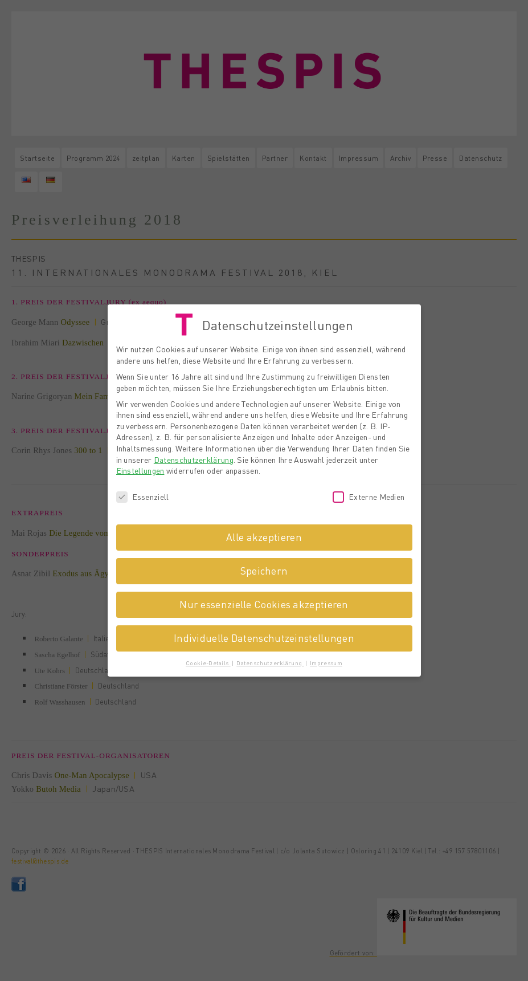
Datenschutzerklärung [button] (270, 660)
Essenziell (142, 494)
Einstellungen (140, 468)
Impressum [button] (326, 660)
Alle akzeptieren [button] (264, 534)
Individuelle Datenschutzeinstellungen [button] (264, 635)
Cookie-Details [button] (208, 660)
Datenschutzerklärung (194, 457)
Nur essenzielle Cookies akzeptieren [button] (264, 602)
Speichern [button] (264, 568)
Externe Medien (368, 494)
